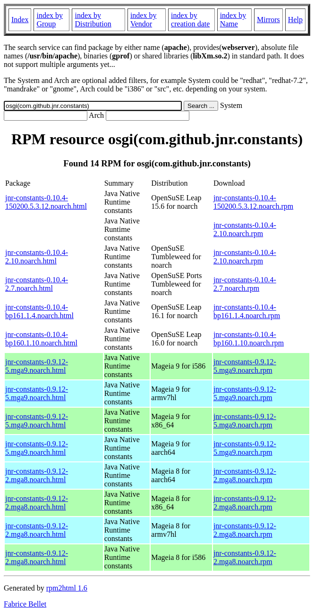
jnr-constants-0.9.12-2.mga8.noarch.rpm (244, 475)
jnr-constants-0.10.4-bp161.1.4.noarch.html (39, 311)
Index (19, 20)
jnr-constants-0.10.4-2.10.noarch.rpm (244, 229)
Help (295, 20)
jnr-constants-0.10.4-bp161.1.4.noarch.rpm (246, 311)
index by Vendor (143, 19)
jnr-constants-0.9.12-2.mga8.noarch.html (36, 475)
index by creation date (190, 19)
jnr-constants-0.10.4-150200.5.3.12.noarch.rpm (253, 202)
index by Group (49, 19)
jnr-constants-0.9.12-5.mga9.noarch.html (36, 366)
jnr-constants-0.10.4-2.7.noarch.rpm (244, 284)
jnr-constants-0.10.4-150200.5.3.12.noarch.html (46, 202)
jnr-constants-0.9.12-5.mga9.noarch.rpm (244, 366)
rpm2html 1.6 (66, 588)
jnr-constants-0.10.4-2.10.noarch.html (36, 256)
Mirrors (268, 20)
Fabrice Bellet (25, 604)
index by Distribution (93, 19)
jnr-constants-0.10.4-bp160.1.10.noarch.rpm (248, 338)
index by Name (233, 19)
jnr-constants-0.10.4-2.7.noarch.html (36, 284)
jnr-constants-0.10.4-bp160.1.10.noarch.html (41, 338)
